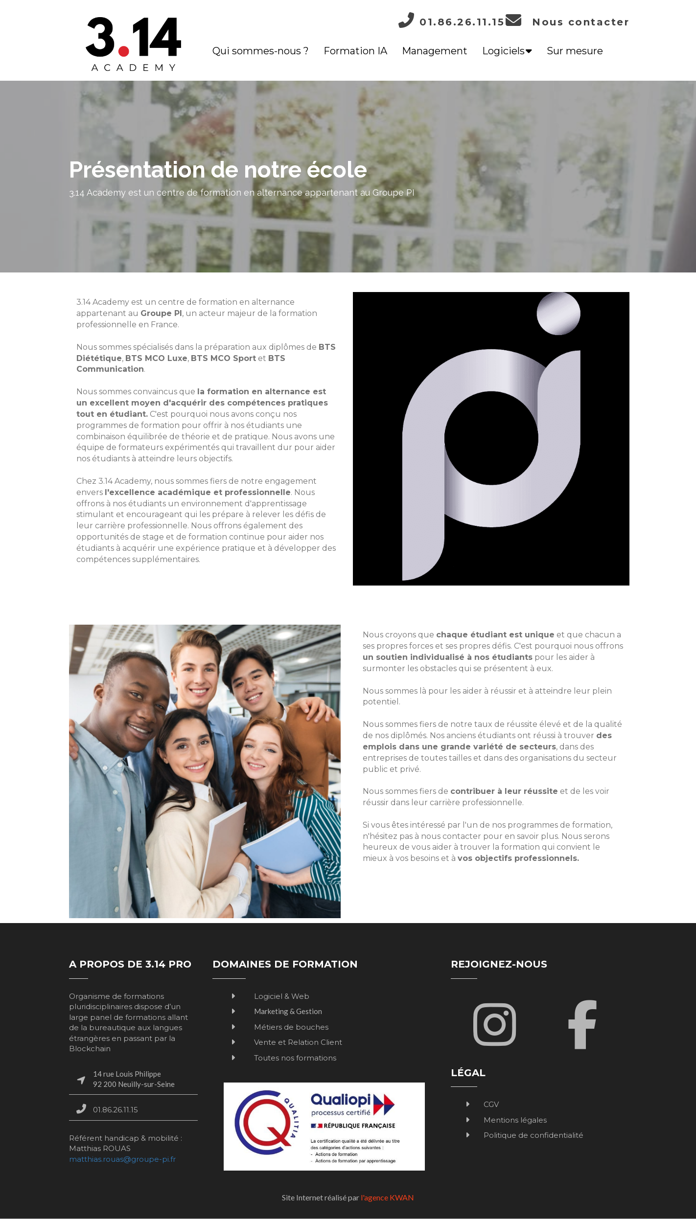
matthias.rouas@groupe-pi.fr (122, 1159)
